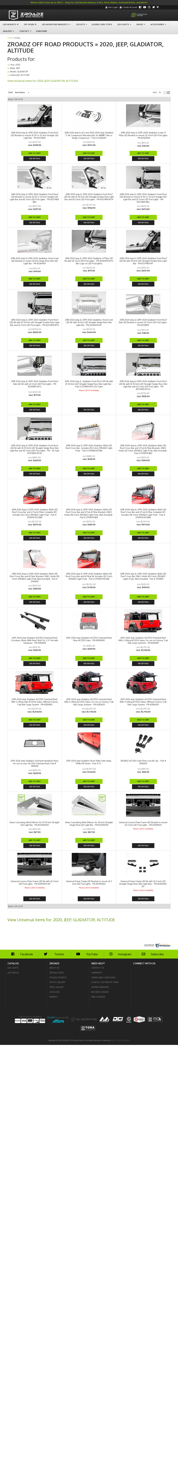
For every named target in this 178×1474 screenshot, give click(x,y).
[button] (10, 24)
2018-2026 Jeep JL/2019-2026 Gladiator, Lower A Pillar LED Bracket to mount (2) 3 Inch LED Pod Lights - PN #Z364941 (81, 169)
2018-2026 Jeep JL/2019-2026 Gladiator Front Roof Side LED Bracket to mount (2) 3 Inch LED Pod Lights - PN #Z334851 (82, 454)
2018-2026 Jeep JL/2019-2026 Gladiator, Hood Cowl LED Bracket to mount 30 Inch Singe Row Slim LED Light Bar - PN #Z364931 (81, 297)
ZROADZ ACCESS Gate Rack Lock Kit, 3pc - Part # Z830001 (81, 1114)
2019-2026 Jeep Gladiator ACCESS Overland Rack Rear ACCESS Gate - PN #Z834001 (79, 896)
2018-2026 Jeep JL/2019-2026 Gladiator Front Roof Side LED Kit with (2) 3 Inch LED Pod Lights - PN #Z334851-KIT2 (82, 485)
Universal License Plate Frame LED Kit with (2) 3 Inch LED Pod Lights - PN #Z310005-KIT (80, 1242)
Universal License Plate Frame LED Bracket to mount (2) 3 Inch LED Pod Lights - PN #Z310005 (80, 1211)
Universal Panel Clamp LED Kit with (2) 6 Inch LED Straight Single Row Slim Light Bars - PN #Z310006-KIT (81, 1306)
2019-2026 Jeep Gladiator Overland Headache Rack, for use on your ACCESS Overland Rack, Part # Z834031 (81, 1053)
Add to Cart (147, 114)
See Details (163, 114)
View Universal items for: (42, 80)
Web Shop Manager (120, 1469)
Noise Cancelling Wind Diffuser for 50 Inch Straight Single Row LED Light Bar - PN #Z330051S (81, 1179)
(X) (8, 65)
